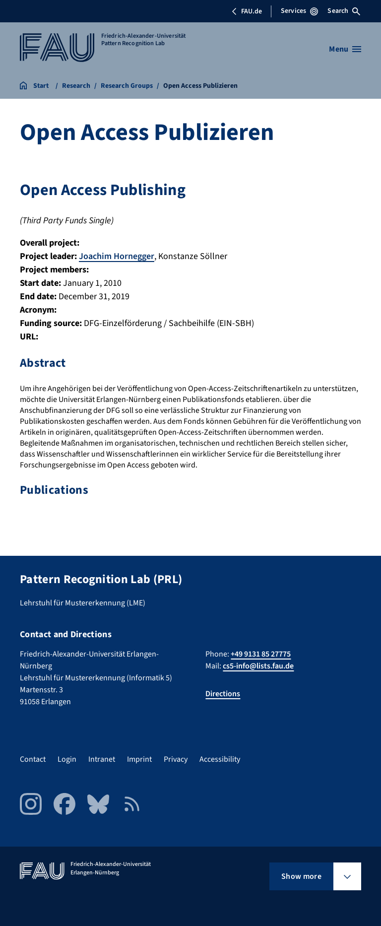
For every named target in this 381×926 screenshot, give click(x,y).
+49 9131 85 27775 (261, 654)
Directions (222, 693)
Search (343, 11)
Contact (33, 759)
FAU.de (246, 11)
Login (67, 759)
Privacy (176, 759)
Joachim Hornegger (116, 256)
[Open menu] (345, 49)
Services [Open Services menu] (299, 11)
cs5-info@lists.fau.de (258, 666)
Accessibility (219, 759)
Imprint (139, 759)
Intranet (101, 759)
